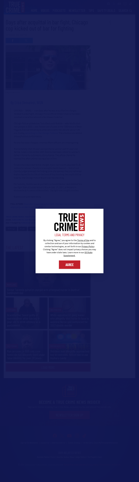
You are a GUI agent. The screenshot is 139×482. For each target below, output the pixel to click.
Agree (69, 264)
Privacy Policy (88, 246)
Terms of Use (83, 240)
